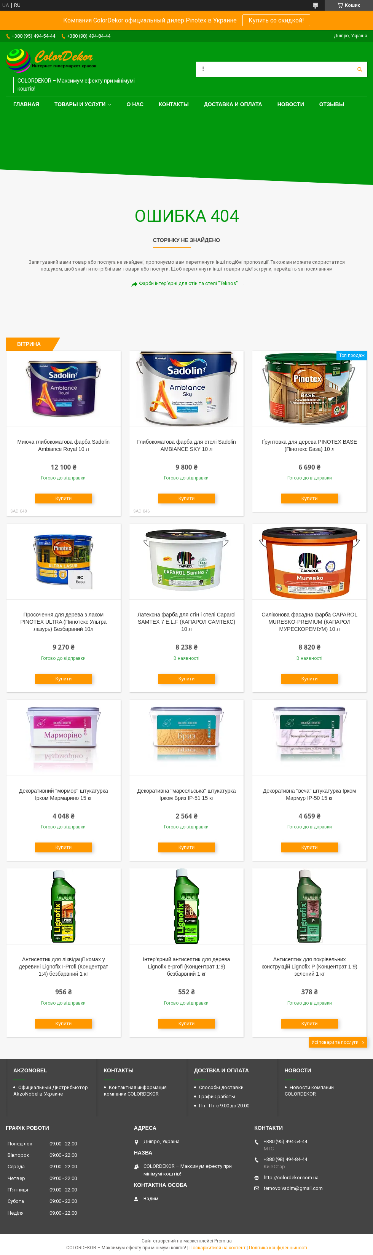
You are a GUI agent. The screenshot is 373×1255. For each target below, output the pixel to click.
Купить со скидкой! (276, 20)
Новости (290, 104)
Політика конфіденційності (278, 1247)
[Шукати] (359, 69)
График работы (217, 1096)
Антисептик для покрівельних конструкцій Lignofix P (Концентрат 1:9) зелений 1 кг (309, 966)
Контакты (173, 104)
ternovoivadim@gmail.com (293, 1188)
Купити (64, 498)
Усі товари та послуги (335, 1042)
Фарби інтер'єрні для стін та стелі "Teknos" (188, 283)
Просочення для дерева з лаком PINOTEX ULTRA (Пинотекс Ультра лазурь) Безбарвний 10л (64, 622)
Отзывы (331, 104)
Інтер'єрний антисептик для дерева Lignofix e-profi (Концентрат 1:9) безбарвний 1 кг (186, 966)
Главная (26, 104)
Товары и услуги (80, 104)
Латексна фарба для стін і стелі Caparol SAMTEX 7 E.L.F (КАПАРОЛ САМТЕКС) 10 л (186, 622)
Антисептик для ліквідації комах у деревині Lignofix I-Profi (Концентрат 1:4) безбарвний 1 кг (63, 966)
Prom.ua (223, 1241)
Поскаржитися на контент (217, 1247)
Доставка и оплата (233, 104)
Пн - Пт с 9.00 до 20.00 (224, 1105)
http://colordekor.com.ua (291, 1177)
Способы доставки (221, 1087)
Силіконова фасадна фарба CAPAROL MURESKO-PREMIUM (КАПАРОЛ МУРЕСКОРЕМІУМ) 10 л (309, 622)
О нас (134, 104)
